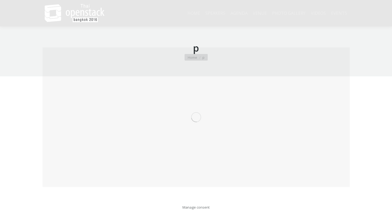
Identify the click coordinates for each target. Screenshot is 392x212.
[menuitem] (194, 13)
